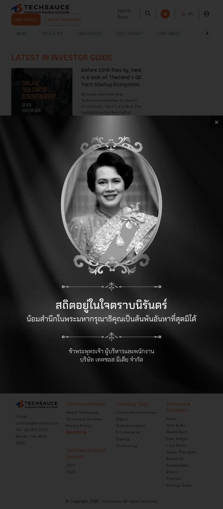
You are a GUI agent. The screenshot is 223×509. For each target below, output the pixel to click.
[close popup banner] (216, 122)
